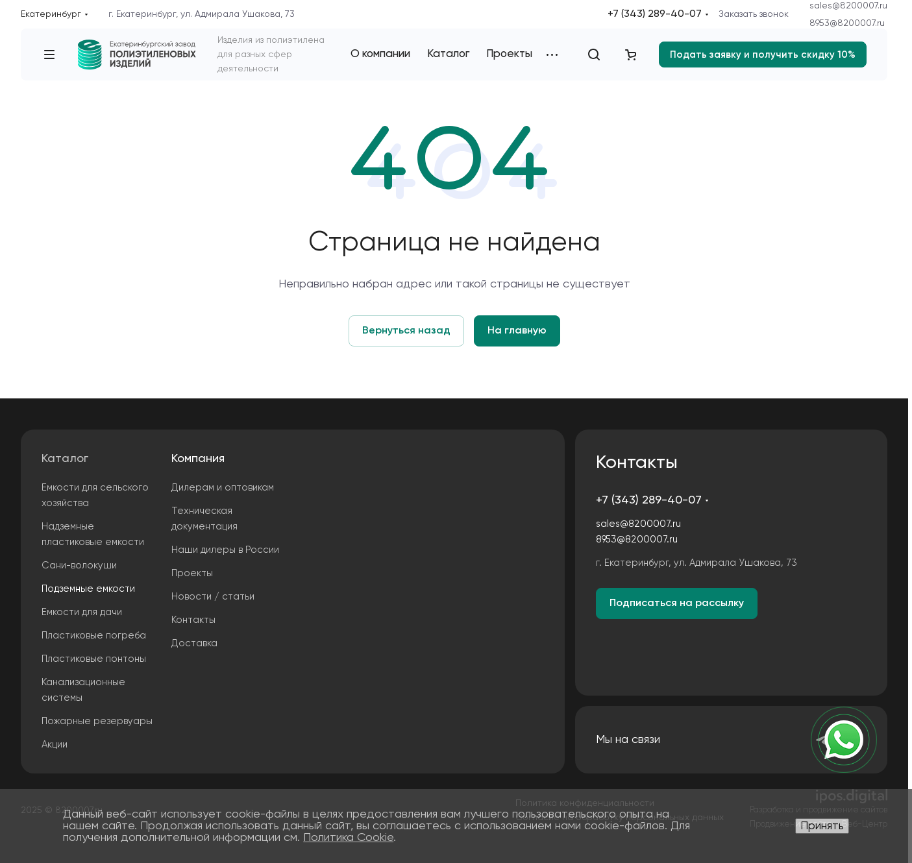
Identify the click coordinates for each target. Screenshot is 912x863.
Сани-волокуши (79, 565)
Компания (198, 459)
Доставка (194, 643)
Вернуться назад (406, 331)
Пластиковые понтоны (94, 659)
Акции (55, 744)
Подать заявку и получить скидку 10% (763, 55)
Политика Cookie (348, 838)
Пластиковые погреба (94, 635)
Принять (822, 826)
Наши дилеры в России (225, 550)
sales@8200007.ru (848, 5)
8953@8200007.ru (847, 23)
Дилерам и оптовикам (222, 487)
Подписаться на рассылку (677, 603)
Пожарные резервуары (97, 721)
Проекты (192, 573)
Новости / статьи (212, 597)
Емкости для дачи (82, 612)
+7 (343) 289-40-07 (655, 14)
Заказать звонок (754, 14)
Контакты (193, 620)
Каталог (65, 459)
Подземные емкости (88, 589)
